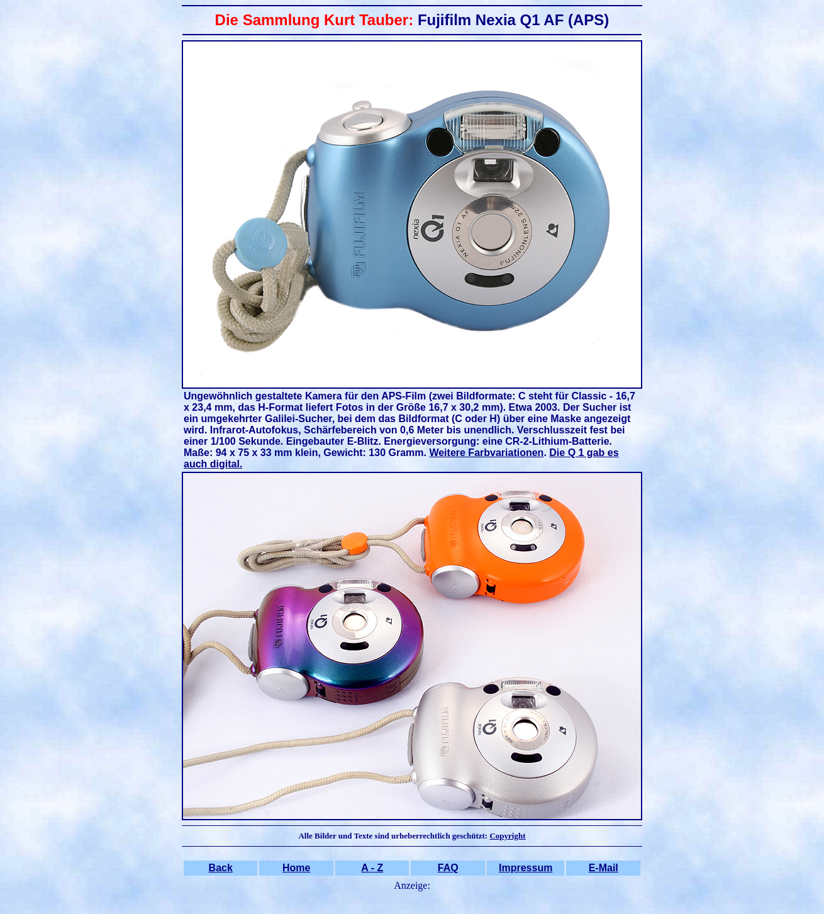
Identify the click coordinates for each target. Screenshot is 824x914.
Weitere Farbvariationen (486, 452)
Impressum (525, 867)
